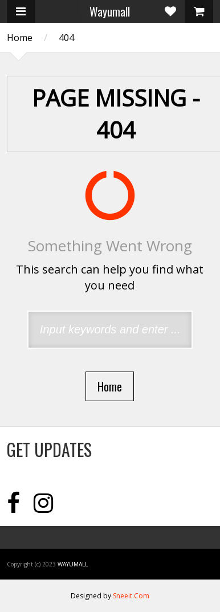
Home (19, 37)
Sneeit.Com (131, 596)
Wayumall (109, 11)
